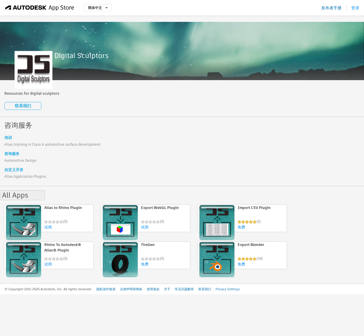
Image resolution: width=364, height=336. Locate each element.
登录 (355, 8)
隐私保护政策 (106, 289)
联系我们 (23, 106)
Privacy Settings (227, 289)
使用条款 (153, 289)
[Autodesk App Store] (40, 7)
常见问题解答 (184, 289)
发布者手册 (331, 8)
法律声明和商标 (131, 289)
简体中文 (98, 7)
